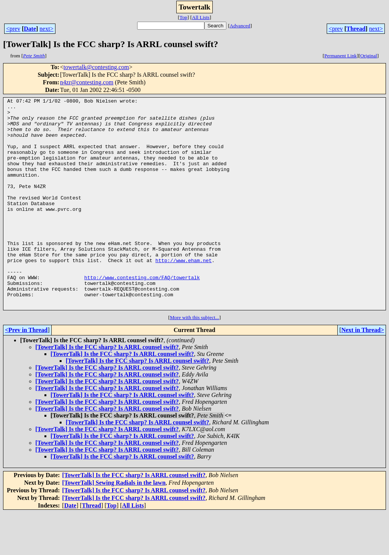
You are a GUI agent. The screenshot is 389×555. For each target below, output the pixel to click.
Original (368, 56)
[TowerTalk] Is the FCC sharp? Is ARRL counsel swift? (107, 389)
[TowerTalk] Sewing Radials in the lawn (114, 525)
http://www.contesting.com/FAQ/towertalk (142, 313)
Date (30, 28)
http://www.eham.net (183, 293)
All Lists (200, 17)
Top (183, 17)
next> (47, 28)
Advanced (240, 25)
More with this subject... (194, 359)
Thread (355, 28)
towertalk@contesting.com (96, 67)
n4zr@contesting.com (86, 82)
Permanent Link (340, 56)
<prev (13, 28)
